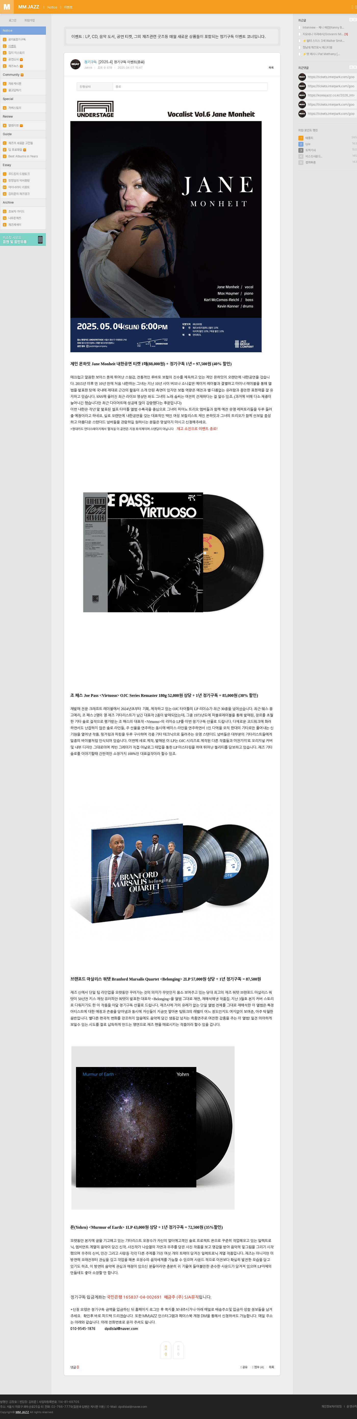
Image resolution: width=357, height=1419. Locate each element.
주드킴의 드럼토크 (16, 174)
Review (8, 116)
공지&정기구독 (14, 39)
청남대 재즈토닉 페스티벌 (315, 47)
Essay (7, 165)
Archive (8, 202)
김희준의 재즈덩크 (16, 194)
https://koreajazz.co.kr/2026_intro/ (332, 95)
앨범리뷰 (13, 125)
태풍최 (309, 138)
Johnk (88, 67)
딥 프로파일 (14, 150)
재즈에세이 (12, 225)
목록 (271, 67)
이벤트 (68, 7)
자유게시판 (12, 83)
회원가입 (29, 20)
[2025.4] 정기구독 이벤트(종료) (121, 62)
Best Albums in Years (20, 156)
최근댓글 (303, 68)
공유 (243, 1367)
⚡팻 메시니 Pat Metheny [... (319, 54)
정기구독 (90, 62)
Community (13, 75)
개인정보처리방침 (331, 1406)
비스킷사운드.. (313, 156)
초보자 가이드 (13, 211)
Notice (52, 7)
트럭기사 (310, 150)
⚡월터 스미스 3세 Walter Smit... (321, 41)
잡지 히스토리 (13, 53)
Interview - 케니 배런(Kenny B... (321, 27)
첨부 (258, 1367)
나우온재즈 (12, 218)
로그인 (12, 20)
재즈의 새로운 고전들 (18, 143)
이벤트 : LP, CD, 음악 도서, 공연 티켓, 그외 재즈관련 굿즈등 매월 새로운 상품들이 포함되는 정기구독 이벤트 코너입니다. (168, 36)
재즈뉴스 (13, 66)
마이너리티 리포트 (16, 187)
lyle (307, 144)
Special (8, 99)
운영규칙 (352, 1406)
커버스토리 (12, 108)
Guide (7, 134)
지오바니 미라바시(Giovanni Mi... (321, 34)
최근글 (302, 20)
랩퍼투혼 (310, 162)
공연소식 (13, 59)
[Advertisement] (327, 207)
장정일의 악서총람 (16, 180)
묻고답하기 (12, 90)
